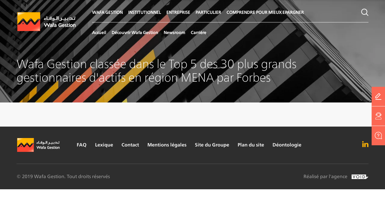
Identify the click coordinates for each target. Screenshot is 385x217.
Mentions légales (166, 145)
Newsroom (174, 32)
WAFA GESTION (107, 12)
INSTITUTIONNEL (144, 12)
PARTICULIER (208, 12)
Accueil (99, 32)
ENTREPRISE (178, 12)
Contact (130, 145)
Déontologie (287, 145)
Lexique (104, 145)
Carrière (198, 32)
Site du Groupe (212, 145)
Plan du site (251, 145)
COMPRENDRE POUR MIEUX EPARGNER (265, 12)
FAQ (82, 145)
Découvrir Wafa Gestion (135, 32)
